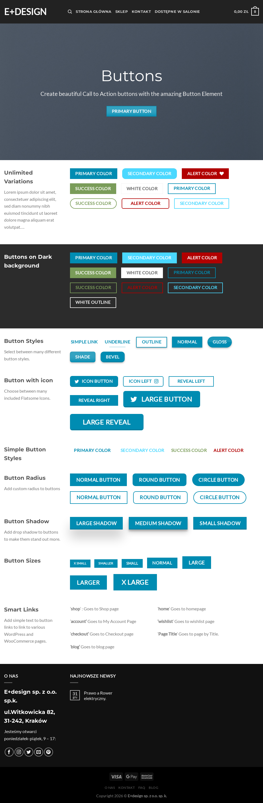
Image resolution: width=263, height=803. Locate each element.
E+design (25, 11)
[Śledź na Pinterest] (48, 752)
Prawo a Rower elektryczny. (98, 695)
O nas (110, 788)
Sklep (121, 12)
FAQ (141, 788)
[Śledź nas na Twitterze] (28, 752)
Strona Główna (93, 12)
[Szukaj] (70, 12)
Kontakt (141, 12)
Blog (153, 788)
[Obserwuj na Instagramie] (19, 752)
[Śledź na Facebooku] (9, 752)
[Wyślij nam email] (38, 752)
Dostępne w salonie (177, 12)
